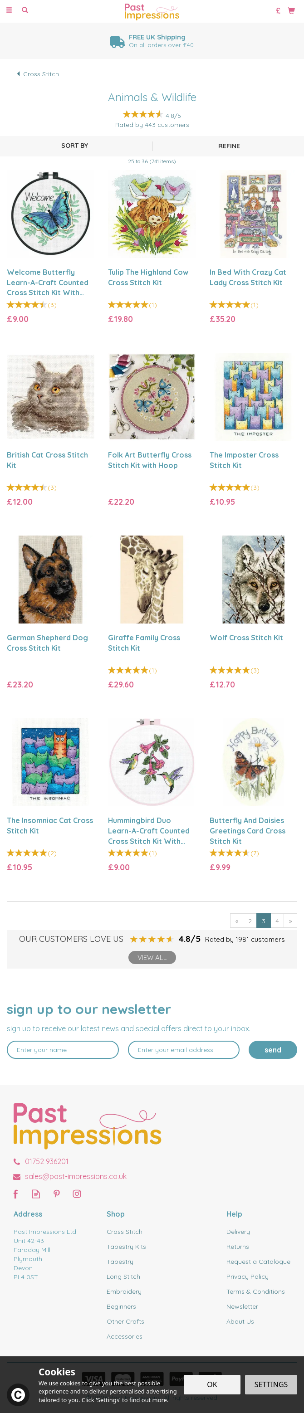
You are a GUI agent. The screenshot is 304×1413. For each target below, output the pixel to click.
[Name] (63, 1050)
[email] (184, 1050)
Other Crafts (125, 1321)
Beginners (121, 1306)
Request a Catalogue (258, 1261)
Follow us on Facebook (15, 1193)
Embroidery (124, 1291)
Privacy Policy (247, 1276)
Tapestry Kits (126, 1246)
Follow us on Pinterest (56, 1193)
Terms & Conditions (255, 1291)
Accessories (124, 1336)
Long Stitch (123, 1276)
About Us (240, 1321)
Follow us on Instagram (77, 1193)
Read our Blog (36, 1193)
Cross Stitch (124, 1232)
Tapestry (120, 1261)
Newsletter (242, 1306)
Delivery (238, 1232)
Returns (237, 1246)
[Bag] (291, 10)
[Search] (25, 10)
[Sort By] (75, 145)
